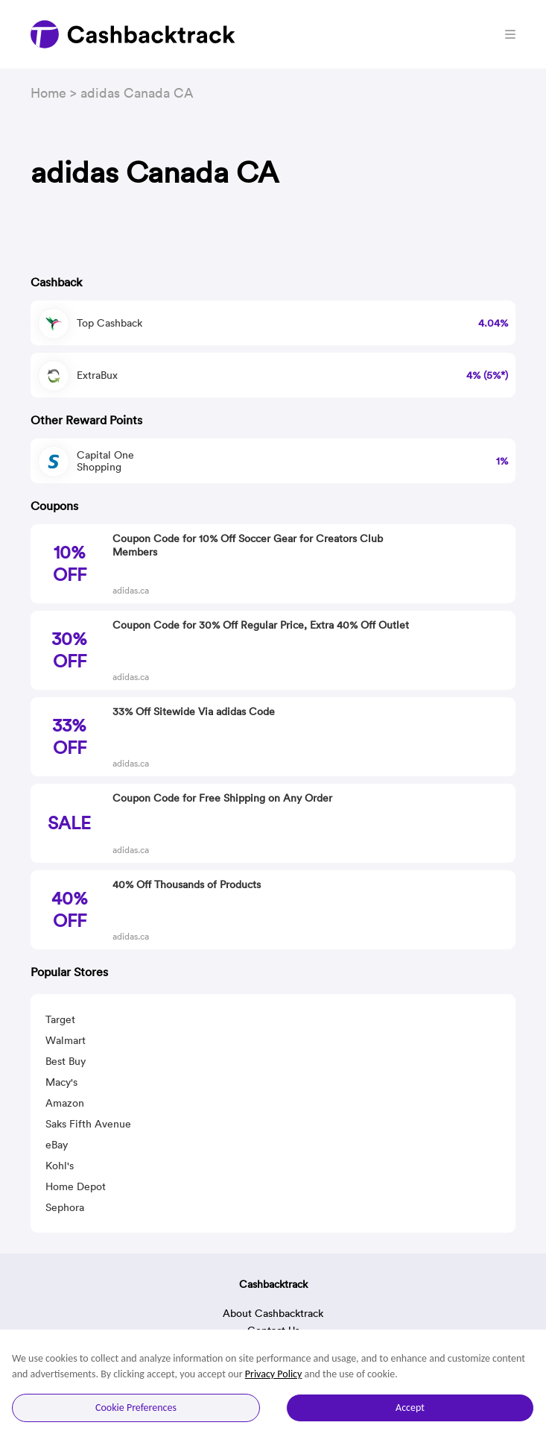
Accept (410, 1407)
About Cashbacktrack (273, 1313)
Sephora (64, 1207)
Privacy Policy (273, 1374)
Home (48, 92)
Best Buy (65, 1061)
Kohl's (59, 1165)
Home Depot (75, 1186)
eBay (56, 1144)
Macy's (61, 1082)
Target (60, 1019)
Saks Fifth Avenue (88, 1124)
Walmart (65, 1040)
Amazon (64, 1103)
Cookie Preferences (136, 1407)
